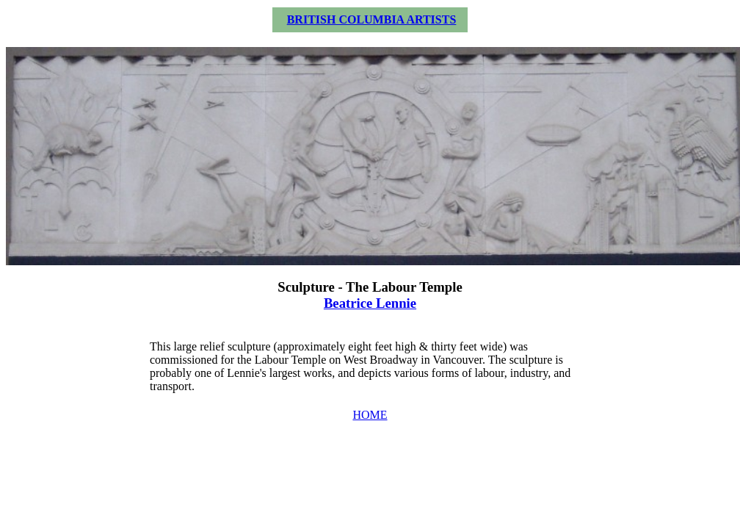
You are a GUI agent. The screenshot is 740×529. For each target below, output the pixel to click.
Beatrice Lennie (370, 303)
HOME (369, 415)
